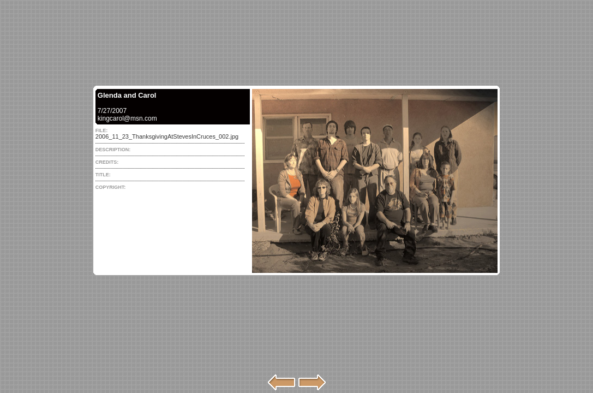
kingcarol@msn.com (127, 118)
